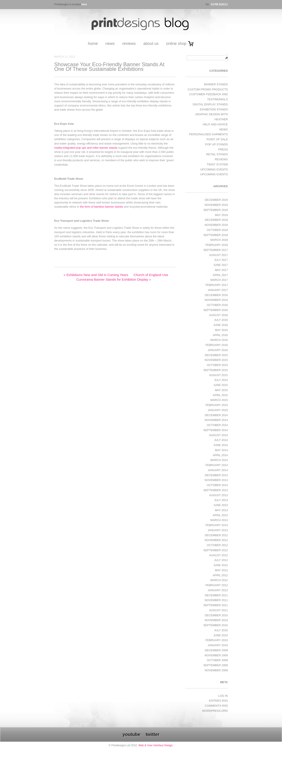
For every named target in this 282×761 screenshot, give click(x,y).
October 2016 (217, 305)
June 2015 (220, 385)
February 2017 (217, 285)
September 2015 (215, 370)
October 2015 (217, 365)
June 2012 (220, 565)
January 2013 (218, 530)
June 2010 (220, 635)
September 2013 (215, 490)
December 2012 (216, 535)
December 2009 (216, 650)
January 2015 (218, 410)
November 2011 (216, 600)
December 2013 (216, 475)
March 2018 (219, 239)
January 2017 (218, 290)
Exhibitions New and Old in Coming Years (96, 275)
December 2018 (216, 219)
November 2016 (216, 300)
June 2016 (220, 325)
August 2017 (218, 255)
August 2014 (218, 435)
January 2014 (218, 470)
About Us (150, 43)
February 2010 (217, 640)
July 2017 (221, 260)
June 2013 (220, 505)
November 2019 (216, 205)
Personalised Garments (208, 134)
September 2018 (215, 235)
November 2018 (216, 225)
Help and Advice (215, 124)
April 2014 (220, 455)
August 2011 (218, 610)
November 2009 (216, 655)
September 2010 (215, 625)
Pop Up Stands (216, 144)
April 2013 (220, 515)
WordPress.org (215, 710)
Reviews (129, 43)
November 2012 (216, 540)
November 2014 (216, 420)
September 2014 (215, 430)
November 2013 (216, 480)
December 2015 (216, 355)
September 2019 (215, 210)
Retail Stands (217, 154)
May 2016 (221, 330)
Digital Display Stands (210, 104)
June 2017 (220, 265)
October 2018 (217, 230)
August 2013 (218, 495)
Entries (218, 700)
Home (93, 43)
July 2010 (221, 630)
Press (223, 149)
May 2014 (221, 450)
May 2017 (221, 270)
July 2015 (221, 380)
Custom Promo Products (208, 89)
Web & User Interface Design (155, 745)
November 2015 (216, 360)
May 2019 (221, 215)
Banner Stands (216, 84)
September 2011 (215, 605)
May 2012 (221, 570)
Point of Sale (217, 139)
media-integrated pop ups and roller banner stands (85, 147)
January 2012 (218, 590)
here (84, 4)
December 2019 (216, 199)
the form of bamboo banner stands (101, 206)
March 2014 (219, 460)
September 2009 (215, 665)
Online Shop (176, 43)
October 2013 (217, 485)
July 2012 (221, 560)
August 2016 (218, 315)
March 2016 (219, 340)
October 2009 (217, 660)
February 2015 (217, 405)
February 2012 (217, 585)
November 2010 (216, 620)
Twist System (217, 164)
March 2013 (219, 520)
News (110, 43)
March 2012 (219, 580)
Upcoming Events (214, 169)
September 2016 (215, 310)
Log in (223, 695)
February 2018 (217, 245)
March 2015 (219, 400)
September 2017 (215, 250)
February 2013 (217, 525)
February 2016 (217, 345)
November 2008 (216, 670)
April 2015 (220, 395)
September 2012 (215, 550)
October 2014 (217, 425)
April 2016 (220, 335)
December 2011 (216, 595)
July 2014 (221, 440)
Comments (216, 705)
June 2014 (220, 445)
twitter (152, 734)
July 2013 (221, 500)
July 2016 (221, 320)
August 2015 (218, 375)
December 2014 (216, 415)
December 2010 (216, 615)
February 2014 (217, 465)
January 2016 (218, 350)
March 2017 (219, 280)
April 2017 (220, 275)
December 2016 (216, 295)
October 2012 (217, 545)
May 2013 (221, 510)
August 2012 (218, 555)
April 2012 (220, 575)
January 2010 (218, 645)
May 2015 (221, 390)
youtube (131, 734)
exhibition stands (214, 109)
